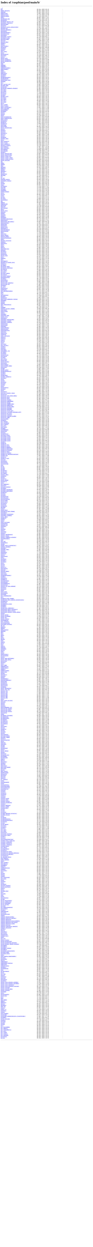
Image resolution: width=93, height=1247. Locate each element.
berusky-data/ (5, 326)
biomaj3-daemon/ (6, 535)
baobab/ (3, 96)
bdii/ (2, 250)
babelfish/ (4, 15)
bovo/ (2, 888)
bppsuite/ (4, 927)
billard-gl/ (5, 424)
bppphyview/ (5, 926)
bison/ (3, 571)
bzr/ (2, 1229)
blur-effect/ (5, 744)
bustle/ (3, 1172)
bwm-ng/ (3, 1206)
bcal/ (2, 217)
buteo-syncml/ (5, 1187)
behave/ (3, 299)
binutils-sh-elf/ (6, 495)
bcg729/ (3, 223)
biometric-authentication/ (9, 543)
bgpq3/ (3, 361)
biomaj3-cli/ (5, 532)
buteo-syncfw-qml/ (7, 1185)
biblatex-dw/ (5, 377)
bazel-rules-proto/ (7, 189)
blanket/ (3, 630)
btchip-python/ (6, 1061)
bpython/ (3, 929)
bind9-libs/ (5, 442)
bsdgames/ (4, 1037)
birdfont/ (4, 563)
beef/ (2, 292)
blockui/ (3, 703)
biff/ (2, 410)
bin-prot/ (4, 429)
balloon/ (3, 65)
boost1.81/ (4, 831)
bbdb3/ (3, 196)
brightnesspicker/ (7, 983)
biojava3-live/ (6, 522)
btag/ (2, 1055)
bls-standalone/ (6, 713)
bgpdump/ (3, 359)
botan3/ (3, 877)
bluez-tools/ (5, 741)
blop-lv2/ (4, 708)
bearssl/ (3, 279)
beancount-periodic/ (7, 264)
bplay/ (3, 922)
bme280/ (3, 756)
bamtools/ (4, 86)
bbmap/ (3, 202)
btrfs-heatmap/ (6, 1082)
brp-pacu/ (4, 1015)
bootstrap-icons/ (6, 852)
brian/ (3, 971)
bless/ (3, 664)
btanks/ (3, 1056)
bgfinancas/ (5, 352)
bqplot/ (3, 932)
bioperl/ (3, 547)
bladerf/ (3, 620)
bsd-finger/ (5, 1033)
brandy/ (3, 948)
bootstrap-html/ (6, 850)
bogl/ (2, 782)
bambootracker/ (6, 80)
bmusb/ (3, 766)
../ (2, 8)
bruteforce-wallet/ (7, 1024)
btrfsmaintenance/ (7, 1087)
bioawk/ (3, 512)
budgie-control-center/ (8, 1100)
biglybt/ (3, 418)
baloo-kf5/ (4, 68)
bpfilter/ (4, 912)
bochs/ (3, 779)
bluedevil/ (4, 720)
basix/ (3, 153)
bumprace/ (4, 1156)
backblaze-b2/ (5, 21)
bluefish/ (4, 721)
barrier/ (3, 119)
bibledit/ (4, 380)
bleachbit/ (4, 650)
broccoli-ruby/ (6, 1001)
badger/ (3, 50)
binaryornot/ (5, 432)
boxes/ (3, 901)
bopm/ (2, 855)
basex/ (3, 134)
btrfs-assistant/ (6, 1079)
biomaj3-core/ (5, 534)
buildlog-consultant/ (8, 1139)
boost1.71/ (4, 828)
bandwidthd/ (5, 93)
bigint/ (3, 416)
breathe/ (3, 952)
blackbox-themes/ (6, 617)
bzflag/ (3, 1224)
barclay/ (3, 106)
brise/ (3, 986)
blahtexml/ (4, 627)
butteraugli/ (5, 1192)
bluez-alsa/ (5, 736)
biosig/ (3, 550)
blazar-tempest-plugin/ (8, 643)
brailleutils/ (5, 944)
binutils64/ (5, 501)
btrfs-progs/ (5, 1084)
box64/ (3, 895)
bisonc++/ (4, 576)
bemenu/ (3, 308)
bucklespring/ (5, 1095)
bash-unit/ (4, 142)
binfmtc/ (3, 452)
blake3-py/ (4, 628)
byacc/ (3, 1208)
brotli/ (3, 1004)
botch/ (3, 878)
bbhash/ (3, 199)
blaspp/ (3, 633)
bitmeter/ (4, 589)
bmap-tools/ (5, 754)
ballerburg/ (5, 63)
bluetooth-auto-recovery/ (9, 730)
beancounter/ (5, 266)
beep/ (2, 294)
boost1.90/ (4, 836)
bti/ (2, 1069)
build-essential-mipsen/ (9, 1130)
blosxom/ (3, 712)
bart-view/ (4, 124)
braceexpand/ (5, 937)
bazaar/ (3, 181)
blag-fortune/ (5, 625)
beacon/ (3, 253)
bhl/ (2, 366)
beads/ (3, 255)
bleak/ (3, 651)
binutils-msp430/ (6, 490)
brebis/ (3, 953)
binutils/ (4, 472)
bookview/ (4, 816)
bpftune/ (3, 921)
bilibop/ (3, 423)
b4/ (2, 10)
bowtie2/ (3, 891)
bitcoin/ (3, 581)
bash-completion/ (6, 140)
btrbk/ (3, 1077)
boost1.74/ (4, 829)
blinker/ (3, 671)
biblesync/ (4, 387)
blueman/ (3, 725)
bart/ (2, 122)
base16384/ (4, 130)
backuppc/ (4, 41)
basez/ (3, 135)
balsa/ (3, 73)
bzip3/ (3, 1228)
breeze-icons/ (5, 960)
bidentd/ (3, 400)
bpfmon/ (3, 914)
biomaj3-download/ (7, 537)
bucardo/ (3, 1094)
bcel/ (2, 220)
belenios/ (4, 303)
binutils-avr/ (5, 475)
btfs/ (2, 1066)
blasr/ (3, 635)
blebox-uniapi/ (6, 655)
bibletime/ (4, 388)
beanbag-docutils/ (7, 261)
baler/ (3, 59)
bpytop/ (3, 930)
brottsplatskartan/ (7, 1006)
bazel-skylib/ (5, 191)
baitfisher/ (5, 54)
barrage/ (3, 117)
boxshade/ (4, 906)
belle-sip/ (4, 305)
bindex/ (3, 446)
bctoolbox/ (4, 238)
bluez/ (3, 735)
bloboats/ (4, 692)
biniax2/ (3, 457)
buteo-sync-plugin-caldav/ (9, 1177)
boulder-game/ (5, 883)
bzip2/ (3, 1226)
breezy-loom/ (5, 966)
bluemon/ (3, 726)
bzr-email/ (4, 1232)
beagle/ (3, 256)
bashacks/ (4, 143)
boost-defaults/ (6, 824)
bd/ (2, 240)
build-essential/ (6, 1128)
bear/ (2, 277)
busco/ (3, 1169)
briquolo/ (4, 984)
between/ (3, 341)
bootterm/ (4, 854)
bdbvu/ (3, 241)
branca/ (3, 947)
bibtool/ (3, 397)
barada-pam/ (5, 101)
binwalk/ (3, 503)
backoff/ (3, 29)
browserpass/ (5, 1014)
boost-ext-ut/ (5, 826)
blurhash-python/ (6, 748)
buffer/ (3, 1113)
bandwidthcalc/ (6, 91)
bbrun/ (3, 206)
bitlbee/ (3, 584)
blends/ (3, 659)
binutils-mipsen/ (6, 488)
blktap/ (3, 682)
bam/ (2, 75)
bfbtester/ (4, 344)
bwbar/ (3, 1200)
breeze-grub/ (5, 957)
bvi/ (2, 1195)
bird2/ (3, 560)
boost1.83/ (4, 832)
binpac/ (3, 465)
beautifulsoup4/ (6, 284)
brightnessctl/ (6, 981)
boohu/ (3, 811)
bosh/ (2, 868)
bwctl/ (3, 1203)
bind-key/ (4, 439)
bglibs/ (3, 354)
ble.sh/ (3, 648)
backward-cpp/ (5, 44)
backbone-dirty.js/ (7, 24)
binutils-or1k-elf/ (7, 491)
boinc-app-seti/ (6, 790)
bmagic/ (3, 751)
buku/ (2, 1144)
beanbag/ (3, 259)
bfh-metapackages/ (7, 348)
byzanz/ (3, 1223)
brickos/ (3, 973)
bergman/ (3, 317)
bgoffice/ (4, 356)
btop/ (2, 1074)
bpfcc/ (3, 911)
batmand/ (3, 163)
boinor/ (3, 793)
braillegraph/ (5, 942)
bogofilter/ (5, 783)
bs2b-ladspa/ (5, 1030)
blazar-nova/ (5, 641)
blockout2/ (4, 700)
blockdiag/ (4, 697)
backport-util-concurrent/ (9, 31)
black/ (3, 609)
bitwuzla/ (4, 606)
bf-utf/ (3, 343)
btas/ (2, 1058)
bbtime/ (3, 209)
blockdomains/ (5, 699)
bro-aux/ (3, 994)
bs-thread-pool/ (6, 1027)
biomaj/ (3, 529)
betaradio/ (4, 335)
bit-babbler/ (5, 579)
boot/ (2, 837)
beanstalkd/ (5, 276)
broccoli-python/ (6, 999)
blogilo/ (3, 705)
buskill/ (3, 1170)
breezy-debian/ (6, 965)
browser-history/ (6, 1010)
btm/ (2, 1072)
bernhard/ (4, 321)
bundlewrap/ (5, 1161)
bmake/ (3, 752)
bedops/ (3, 289)
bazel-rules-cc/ (6, 186)
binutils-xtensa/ (6, 496)
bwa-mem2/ (4, 1198)
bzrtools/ (4, 1242)
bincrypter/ (5, 436)
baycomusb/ (4, 179)
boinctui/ (4, 792)
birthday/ (4, 566)
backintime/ (5, 28)
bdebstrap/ (4, 243)
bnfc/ (2, 770)
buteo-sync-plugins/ (7, 1180)
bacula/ (3, 47)
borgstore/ (4, 865)
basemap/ (3, 132)
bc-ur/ (3, 212)
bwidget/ (3, 1205)
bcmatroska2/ (5, 228)
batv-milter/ (5, 176)
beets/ (3, 295)
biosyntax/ (4, 553)
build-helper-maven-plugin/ (10, 1131)
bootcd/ (3, 841)
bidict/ (3, 403)
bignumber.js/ (5, 419)
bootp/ (3, 844)
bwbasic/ (3, 1201)
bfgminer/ (4, 346)
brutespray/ (5, 1025)
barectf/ (3, 109)
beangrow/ (4, 268)
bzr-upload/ (5, 1241)
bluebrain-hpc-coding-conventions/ (12, 718)
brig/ (2, 978)
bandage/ (3, 88)
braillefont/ (5, 940)
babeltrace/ (5, 16)
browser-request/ (6, 1012)
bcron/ (3, 235)
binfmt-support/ (6, 450)
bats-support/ (5, 171)
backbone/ (4, 23)
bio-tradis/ (5, 508)
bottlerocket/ (5, 881)
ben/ (2, 310)
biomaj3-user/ (5, 540)
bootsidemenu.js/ (6, 847)
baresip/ (3, 111)
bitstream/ (4, 599)
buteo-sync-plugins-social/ (10, 1182)
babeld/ (3, 13)
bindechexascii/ (6, 444)
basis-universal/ (6, 152)
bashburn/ (4, 147)
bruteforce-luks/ (6, 1020)
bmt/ (2, 762)
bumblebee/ (4, 1152)
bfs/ (2, 351)
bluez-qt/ (4, 739)
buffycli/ (4, 1118)
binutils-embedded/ (7, 480)
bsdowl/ (3, 1041)
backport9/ (4, 32)
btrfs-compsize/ (6, 1081)
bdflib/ (3, 246)
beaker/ (3, 258)
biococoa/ (4, 516)
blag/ (2, 623)
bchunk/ (3, 225)
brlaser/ (3, 991)
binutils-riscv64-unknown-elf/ (11, 493)
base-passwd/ (5, 129)
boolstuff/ (4, 821)
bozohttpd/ (4, 908)
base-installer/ (6, 127)
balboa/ (3, 57)
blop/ (2, 707)
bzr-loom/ (4, 1237)
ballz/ (3, 67)
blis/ (2, 674)
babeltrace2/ (5, 18)
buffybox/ (4, 1117)
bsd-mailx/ (4, 1035)
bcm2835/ (3, 227)
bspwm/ (3, 1050)
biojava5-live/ (6, 526)
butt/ (2, 1190)
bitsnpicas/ (5, 596)
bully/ (3, 1151)
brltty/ (3, 992)
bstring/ (3, 1053)
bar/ (2, 98)
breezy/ (3, 963)
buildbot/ (4, 1135)
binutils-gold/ (6, 481)
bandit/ (3, 90)
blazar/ (3, 638)
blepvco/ (3, 663)
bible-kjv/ (4, 379)
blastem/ (3, 637)
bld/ (2, 646)
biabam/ (3, 367)
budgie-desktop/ (6, 1102)
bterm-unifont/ (6, 1063)
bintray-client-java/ (8, 470)
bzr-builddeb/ (5, 1231)
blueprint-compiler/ (7, 728)
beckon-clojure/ (6, 287)
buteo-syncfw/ (5, 1184)
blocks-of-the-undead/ (8, 702)
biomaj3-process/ (6, 539)
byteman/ (3, 1219)
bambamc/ (3, 78)
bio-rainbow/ (5, 506)
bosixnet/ (4, 870)
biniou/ (3, 459)
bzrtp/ (3, 1244)
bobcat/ (3, 775)
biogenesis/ (5, 519)
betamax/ (3, 333)
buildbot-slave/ (6, 1136)
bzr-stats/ (4, 1239)
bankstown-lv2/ (6, 95)
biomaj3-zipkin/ (6, 542)
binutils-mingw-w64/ (7, 486)
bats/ (2, 166)
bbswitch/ (4, 207)
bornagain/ (4, 867)
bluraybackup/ (5, 746)
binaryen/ (4, 431)
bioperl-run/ (5, 548)
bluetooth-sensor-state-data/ (11, 733)
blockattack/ (5, 695)
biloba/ (3, 428)
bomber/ (3, 801)
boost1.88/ (4, 834)
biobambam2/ (5, 514)
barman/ (3, 112)
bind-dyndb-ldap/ (6, 437)
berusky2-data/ (6, 330)
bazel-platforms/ (6, 184)
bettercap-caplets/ (7, 338)
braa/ (2, 935)
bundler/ (3, 1159)
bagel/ (3, 52)
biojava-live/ (5, 521)
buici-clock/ (5, 1126)
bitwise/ (3, 604)
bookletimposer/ (6, 815)
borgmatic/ (4, 864)
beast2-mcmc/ (5, 282)
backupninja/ (5, 39)
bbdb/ (2, 194)
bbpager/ (3, 204)
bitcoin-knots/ (6, 583)
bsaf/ (2, 1032)
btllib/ (3, 1071)
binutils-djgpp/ (6, 478)
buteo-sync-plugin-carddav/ (10, 1179)
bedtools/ (4, 290)
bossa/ (3, 872)
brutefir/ (4, 1019)
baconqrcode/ (5, 46)
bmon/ (2, 761)
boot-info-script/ (7, 839)
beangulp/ (4, 269)
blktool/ (3, 686)
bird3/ (3, 561)
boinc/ (3, 787)
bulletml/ (4, 1149)
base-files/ (5, 126)
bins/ (2, 467)
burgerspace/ (5, 1164)
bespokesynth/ (5, 331)
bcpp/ (2, 233)
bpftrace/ (4, 917)
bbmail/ (3, 201)
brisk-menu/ (5, 988)
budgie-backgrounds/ (7, 1099)
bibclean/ (4, 370)
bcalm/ (3, 219)
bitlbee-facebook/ (7, 586)
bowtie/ (3, 890)
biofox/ (3, 517)
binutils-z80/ (5, 499)
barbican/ (4, 103)
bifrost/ (3, 411)
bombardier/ (5, 800)
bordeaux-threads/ (7, 857)
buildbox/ (4, 1138)
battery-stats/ (6, 173)
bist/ (2, 578)
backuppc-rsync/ (6, 42)
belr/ (2, 307)
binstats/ (4, 468)
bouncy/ (3, 885)
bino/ (2, 462)
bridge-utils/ (5, 976)
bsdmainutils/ (5, 1040)
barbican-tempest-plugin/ (9, 104)
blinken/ (3, 669)
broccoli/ (4, 997)
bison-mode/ (5, 575)
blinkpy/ (3, 672)
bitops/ (3, 591)
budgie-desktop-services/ (9, 1105)
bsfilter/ (4, 1043)
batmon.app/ (5, 165)
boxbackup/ (4, 896)
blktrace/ (4, 687)
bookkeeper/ (5, 813)
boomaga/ (3, 823)
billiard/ (4, 426)
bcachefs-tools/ (6, 215)
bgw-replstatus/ (6, 364)
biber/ (3, 374)
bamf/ (2, 83)
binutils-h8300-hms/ (7, 483)
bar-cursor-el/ (6, 99)
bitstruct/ (4, 601)
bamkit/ (3, 85)
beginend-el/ (5, 297)
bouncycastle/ (5, 886)
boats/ (3, 774)
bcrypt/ (3, 237)
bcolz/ (3, 232)
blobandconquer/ (6, 689)
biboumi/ (3, 390)
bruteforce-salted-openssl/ (10, 1022)
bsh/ (2, 1045)
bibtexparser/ (5, 395)
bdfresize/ (4, 248)
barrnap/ (3, 121)
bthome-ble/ (5, 1068)
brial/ (3, 970)
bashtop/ (3, 148)
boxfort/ (3, 903)
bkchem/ (3, 607)
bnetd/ (3, 769)
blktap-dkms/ (5, 684)
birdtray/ (4, 565)
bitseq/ (3, 592)
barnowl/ (3, 116)
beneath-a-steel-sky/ (8, 313)
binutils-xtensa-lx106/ (8, 498)
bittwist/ (4, 602)
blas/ (2, 632)
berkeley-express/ (7, 320)
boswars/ (3, 873)
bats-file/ (4, 170)
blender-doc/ (5, 658)
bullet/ (3, 1148)
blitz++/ (3, 679)
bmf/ (2, 757)
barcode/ (3, 108)
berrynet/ (4, 323)
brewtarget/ (5, 968)
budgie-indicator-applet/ (9, 1110)
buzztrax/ (4, 1193)
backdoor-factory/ (7, 26)
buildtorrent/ (5, 1143)
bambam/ (3, 77)
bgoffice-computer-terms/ (9, 357)
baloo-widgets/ (6, 70)
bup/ (2, 1162)
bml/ (2, 759)
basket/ (3, 155)
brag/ (2, 939)
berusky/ (3, 325)
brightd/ (3, 979)
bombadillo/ (5, 798)
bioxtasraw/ (5, 555)
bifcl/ (3, 408)
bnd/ (2, 767)
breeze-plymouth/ (6, 961)
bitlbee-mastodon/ (7, 588)
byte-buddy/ (5, 1215)
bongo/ (3, 806)
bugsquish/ (4, 1120)
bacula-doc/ (5, 49)
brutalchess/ (5, 1017)
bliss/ (3, 676)
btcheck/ (3, 1059)
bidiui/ (3, 405)
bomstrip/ (4, 805)
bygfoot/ (3, 1211)
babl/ (2, 19)
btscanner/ (4, 1089)
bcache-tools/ (5, 214)
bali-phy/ (4, 60)
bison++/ (3, 573)
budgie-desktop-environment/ (10, 1104)
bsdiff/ (3, 1038)
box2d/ (3, 893)
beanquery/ (4, 272)
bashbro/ (3, 145)
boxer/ (3, 898)
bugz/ (2, 1123)
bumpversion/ (5, 1157)
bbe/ (2, 197)
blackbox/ (4, 614)
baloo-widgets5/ (6, 72)
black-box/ (4, 610)
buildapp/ (4, 1133)
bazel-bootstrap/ (6, 183)
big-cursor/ (5, 413)
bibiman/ (3, 375)
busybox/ (3, 1175)
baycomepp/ (4, 178)
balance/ (3, 55)
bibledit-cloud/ (6, 383)
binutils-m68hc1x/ (7, 485)
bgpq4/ (3, 362)
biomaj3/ (3, 530)
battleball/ (5, 175)
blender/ (3, 656)
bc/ (2, 210)
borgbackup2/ (5, 860)
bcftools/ (4, 222)
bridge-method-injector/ (9, 975)
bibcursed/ (4, 372)
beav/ (2, 286)
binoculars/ (5, 463)
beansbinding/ (5, 274)
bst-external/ (5, 1051)
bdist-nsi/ (4, 251)
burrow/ (3, 1167)
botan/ (3, 875)
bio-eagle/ (4, 504)
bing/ (2, 454)
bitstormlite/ (5, 597)
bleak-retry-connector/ (8, 653)
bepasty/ (3, 315)
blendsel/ (4, 661)
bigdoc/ (3, 415)
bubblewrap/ (5, 1092)
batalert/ (4, 158)
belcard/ (3, 302)
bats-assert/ (5, 168)
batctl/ (3, 160)
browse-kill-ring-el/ (8, 1007)
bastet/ (3, 157)
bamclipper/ (5, 81)
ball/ (2, 62)
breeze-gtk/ (5, 958)
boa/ (2, 772)
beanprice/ (4, 271)
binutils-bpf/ (5, 477)
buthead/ (3, 1188)
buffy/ (3, 1115)
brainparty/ (5, 945)
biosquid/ (4, 552)
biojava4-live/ (6, 524)
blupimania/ (5, 743)
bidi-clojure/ (5, 401)
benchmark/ (4, 312)
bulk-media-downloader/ (8, 1146)
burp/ (2, 1166)
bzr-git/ (3, 1236)
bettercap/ (4, 336)
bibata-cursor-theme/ (8, 369)
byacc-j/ (3, 1210)
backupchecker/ (6, 37)
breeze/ (3, 955)
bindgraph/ (4, 449)
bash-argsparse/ (6, 139)
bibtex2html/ (5, 392)
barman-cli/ (5, 114)
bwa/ (2, 1197)
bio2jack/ (4, 511)
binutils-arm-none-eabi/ (9, 473)
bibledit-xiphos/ (6, 385)
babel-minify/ (5, 11)
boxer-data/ (5, 899)
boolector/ (4, 819)
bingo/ (3, 455)
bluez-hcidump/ (6, 738)
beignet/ (3, 300)
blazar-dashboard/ (7, 640)
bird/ (2, 558)
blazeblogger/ (5, 645)
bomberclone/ (5, 803)
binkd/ (3, 460)
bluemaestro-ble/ (6, 723)
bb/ (2, 192)
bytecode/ (4, 1216)
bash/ (2, 137)
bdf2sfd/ (3, 245)
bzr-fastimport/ (6, 1234)
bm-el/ (3, 749)
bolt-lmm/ (4, 797)
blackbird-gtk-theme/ (8, 612)
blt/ (2, 715)
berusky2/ (4, 328)
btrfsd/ (3, 1086)
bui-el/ (3, 1125)
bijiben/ (3, 421)
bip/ (2, 557)
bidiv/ (3, 406)
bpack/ (3, 909)
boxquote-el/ (5, 904)
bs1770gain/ (5, 1028)
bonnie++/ (4, 808)
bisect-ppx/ (5, 568)
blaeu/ (3, 622)
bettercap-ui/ (5, 339)
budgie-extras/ (6, 1108)
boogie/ (3, 810)
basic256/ (4, 150)
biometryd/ (4, 545)
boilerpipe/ (5, 785)
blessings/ (4, 666)
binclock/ (4, 434)
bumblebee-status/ (7, 1154)
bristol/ (3, 989)
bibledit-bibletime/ (7, 382)
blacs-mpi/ (4, 619)
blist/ (3, 677)
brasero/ (3, 950)
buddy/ (3, 1097)
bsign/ (3, 1046)
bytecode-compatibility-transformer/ (13, 1218)
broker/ (3, 1002)
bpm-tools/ (4, 924)
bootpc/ (3, 846)
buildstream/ (5, 1141)
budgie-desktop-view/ (8, 1107)
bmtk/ (2, 764)
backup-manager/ (6, 34)
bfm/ (2, 349)
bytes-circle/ (5, 1221)
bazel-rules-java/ (7, 188)
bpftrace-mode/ (6, 919)
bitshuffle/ (5, 594)
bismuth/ (3, 570)
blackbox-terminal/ (7, 615)
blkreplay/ (4, 681)
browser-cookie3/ (6, 1009)
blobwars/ (4, 694)
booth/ (3, 842)
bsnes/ (3, 1048)
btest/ (3, 1064)
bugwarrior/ (5, 1121)
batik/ (3, 161)
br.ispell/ (4, 934)
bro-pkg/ (3, 996)
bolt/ (2, 795)
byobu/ (3, 1213)
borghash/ (4, 862)
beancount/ (4, 263)
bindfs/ (3, 447)
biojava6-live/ (6, 527)
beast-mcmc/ (5, 281)
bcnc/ (2, 230)
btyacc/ (3, 1090)
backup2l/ (4, 36)
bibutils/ (4, 398)
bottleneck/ (5, 880)
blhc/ (2, 668)
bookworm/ (4, 818)
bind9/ (3, 441)
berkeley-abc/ (5, 318)
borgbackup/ (5, 859)
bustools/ (4, 1174)
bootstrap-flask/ (6, 849)
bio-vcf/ (3, 509)
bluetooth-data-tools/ (8, 731)
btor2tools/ (5, 1076)
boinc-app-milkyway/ (7, 788)
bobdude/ (3, 777)
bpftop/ (3, 916)
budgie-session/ (6, 1112)
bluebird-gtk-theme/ (7, 717)
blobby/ (3, 690)
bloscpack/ (4, 710)
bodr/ (2, 780)
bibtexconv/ (5, 393)
